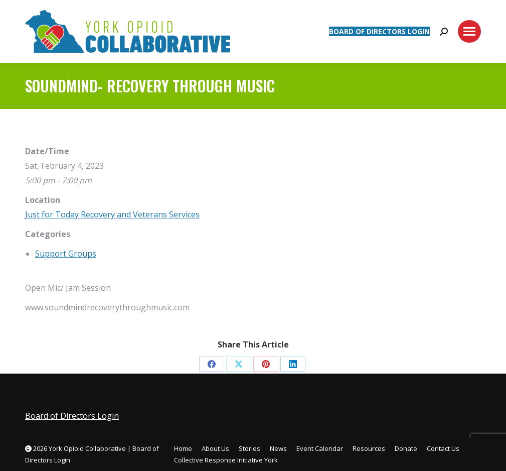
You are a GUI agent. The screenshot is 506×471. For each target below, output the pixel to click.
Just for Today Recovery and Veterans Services (112, 214)
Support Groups (65, 253)
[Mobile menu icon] (469, 31)
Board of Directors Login (72, 415)
